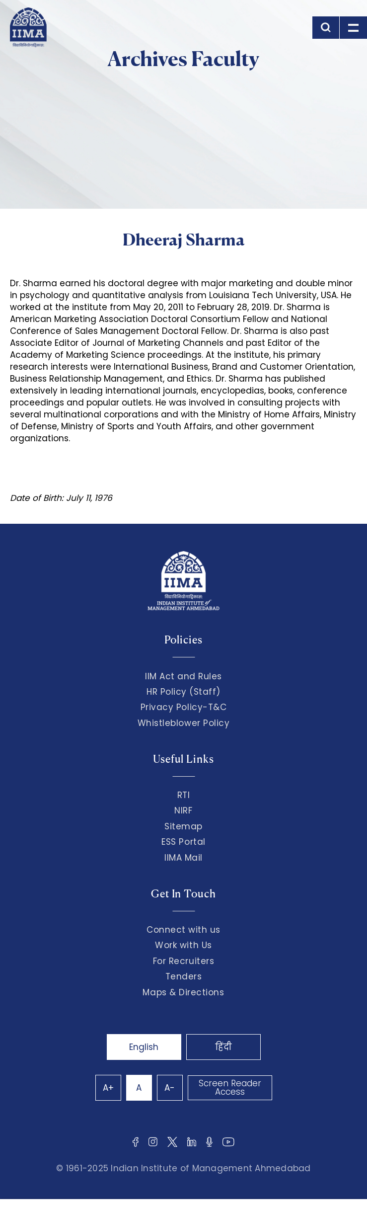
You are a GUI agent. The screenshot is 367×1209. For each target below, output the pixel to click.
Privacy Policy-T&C (184, 707)
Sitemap (183, 826)
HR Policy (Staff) (183, 692)
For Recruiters (183, 961)
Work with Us (183, 945)
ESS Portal (183, 842)
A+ (108, 1088)
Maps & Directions (183, 992)
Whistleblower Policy (184, 723)
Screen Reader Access (230, 1087)
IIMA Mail (183, 858)
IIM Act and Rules (183, 676)
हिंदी (223, 1047)
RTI (183, 795)
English (143, 1047)
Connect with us (183, 930)
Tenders (183, 976)
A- (169, 1088)
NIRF (183, 810)
